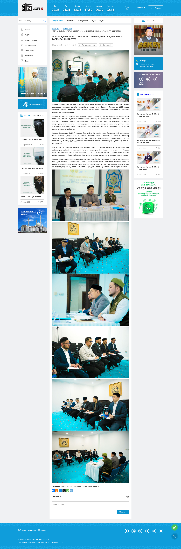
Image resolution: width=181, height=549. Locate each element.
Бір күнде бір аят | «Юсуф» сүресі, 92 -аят (148, 141)
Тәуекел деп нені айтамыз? (32, 168)
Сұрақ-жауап (83, 21)
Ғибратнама (27, 50)
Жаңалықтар (57, 21)
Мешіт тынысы (28, 39)
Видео (93, 21)
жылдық (150, 66)
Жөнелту (123, 512)
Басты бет (55, 28)
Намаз (25, 29)
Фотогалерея (28, 45)
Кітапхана (26, 55)
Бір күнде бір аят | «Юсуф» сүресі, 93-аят (148, 168)
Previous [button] (159, 28)
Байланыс (22, 530)
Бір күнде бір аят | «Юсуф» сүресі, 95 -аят (148, 115)
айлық (142, 66)
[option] (148, 40)
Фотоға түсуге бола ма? (31, 139)
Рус (148, 21)
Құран (25, 34)
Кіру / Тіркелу (155, 8)
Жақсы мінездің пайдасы (31, 197)
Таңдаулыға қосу (87, 45)
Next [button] (161, 28)
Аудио (101, 21)
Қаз (143, 21)
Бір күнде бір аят (148, 94)
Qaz (153, 21)
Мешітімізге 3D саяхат (37, 530)
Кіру (127, 497)
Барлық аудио (38, 115)
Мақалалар (70, 21)
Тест (24, 60)
